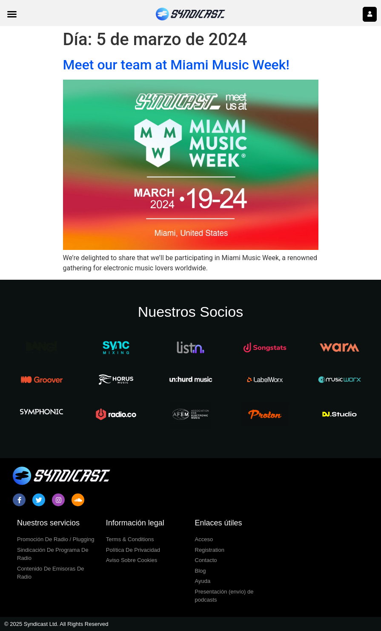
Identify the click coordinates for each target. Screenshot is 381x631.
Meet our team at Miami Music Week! (176, 65)
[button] (12, 14)
